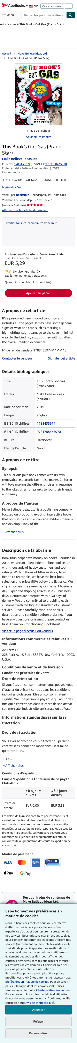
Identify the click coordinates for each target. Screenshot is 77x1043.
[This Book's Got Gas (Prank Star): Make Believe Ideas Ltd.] (38, 94)
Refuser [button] (38, 1021)
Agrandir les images (38, 136)
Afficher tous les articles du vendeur (25, 210)
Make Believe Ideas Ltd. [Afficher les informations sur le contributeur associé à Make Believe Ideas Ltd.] (32, 53)
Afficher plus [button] (14, 532)
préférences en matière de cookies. (27, 981)
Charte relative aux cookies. (53, 990)
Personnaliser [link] (38, 1033)
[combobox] (44, 15)
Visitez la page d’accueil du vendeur (27, 631)
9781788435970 (49, 432)
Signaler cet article (61, 358)
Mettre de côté (11, 187)
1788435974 (22, 164)
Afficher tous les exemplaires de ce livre (31, 223)
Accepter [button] (38, 1009)
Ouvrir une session (52, 6)
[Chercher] (71, 15)
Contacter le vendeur (17, 358)
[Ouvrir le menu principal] (9, 15)
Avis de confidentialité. (40, 1002)
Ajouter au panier (38, 293)
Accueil (6, 53)
